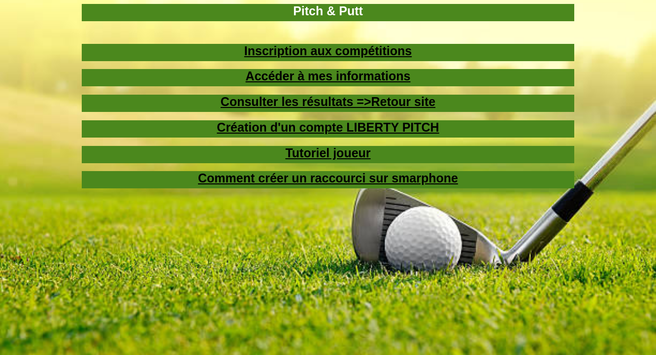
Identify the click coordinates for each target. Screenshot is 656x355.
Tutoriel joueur (327, 153)
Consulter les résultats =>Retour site (328, 101)
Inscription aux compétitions (328, 51)
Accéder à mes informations (328, 76)
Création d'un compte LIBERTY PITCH (328, 127)
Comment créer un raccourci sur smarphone (328, 178)
